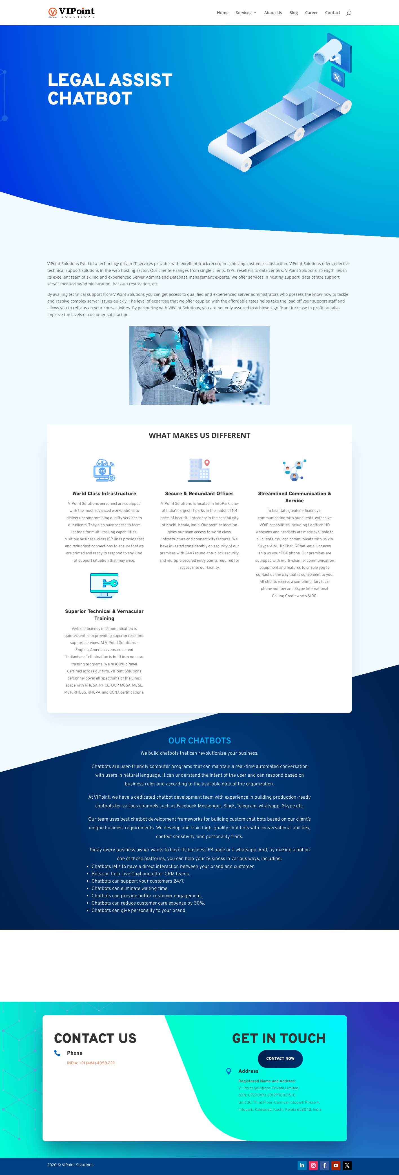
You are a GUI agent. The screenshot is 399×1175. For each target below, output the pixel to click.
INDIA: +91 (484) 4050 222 (91, 1063)
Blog (293, 13)
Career (311, 13)
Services (243, 13)
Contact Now (280, 1058)
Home (223, 13)
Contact (332, 13)
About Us (273, 13)
